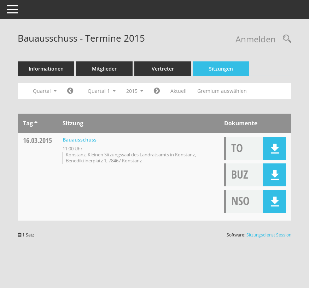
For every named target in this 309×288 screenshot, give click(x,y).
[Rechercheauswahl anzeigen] (285, 39)
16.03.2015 (37, 140)
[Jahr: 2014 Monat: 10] (70, 91)
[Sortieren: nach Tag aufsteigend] (35, 123)
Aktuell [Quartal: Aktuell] (178, 91)
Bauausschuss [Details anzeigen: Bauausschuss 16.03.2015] (80, 139)
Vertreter (163, 68)
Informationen (46, 68)
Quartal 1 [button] (102, 91)
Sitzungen (221, 68)
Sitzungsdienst (268, 235)
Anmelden (255, 39)
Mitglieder (104, 68)
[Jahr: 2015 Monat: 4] (156, 91)
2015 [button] (134, 91)
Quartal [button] (45, 91)
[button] (274, 148)
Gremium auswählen (222, 91)
